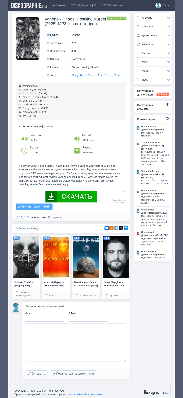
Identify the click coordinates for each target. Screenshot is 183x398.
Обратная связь (92, 394)
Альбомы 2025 (38, 217)
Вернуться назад (27, 228)
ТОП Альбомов (113, 5)
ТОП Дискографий (84, 5)
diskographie (29, 5)
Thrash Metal (95, 75)
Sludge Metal (79, 75)
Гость (162, 5)
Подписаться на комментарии (74, 373)
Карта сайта (75, 394)
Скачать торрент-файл (34, 206)
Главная (59, 5)
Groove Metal (112, 75)
